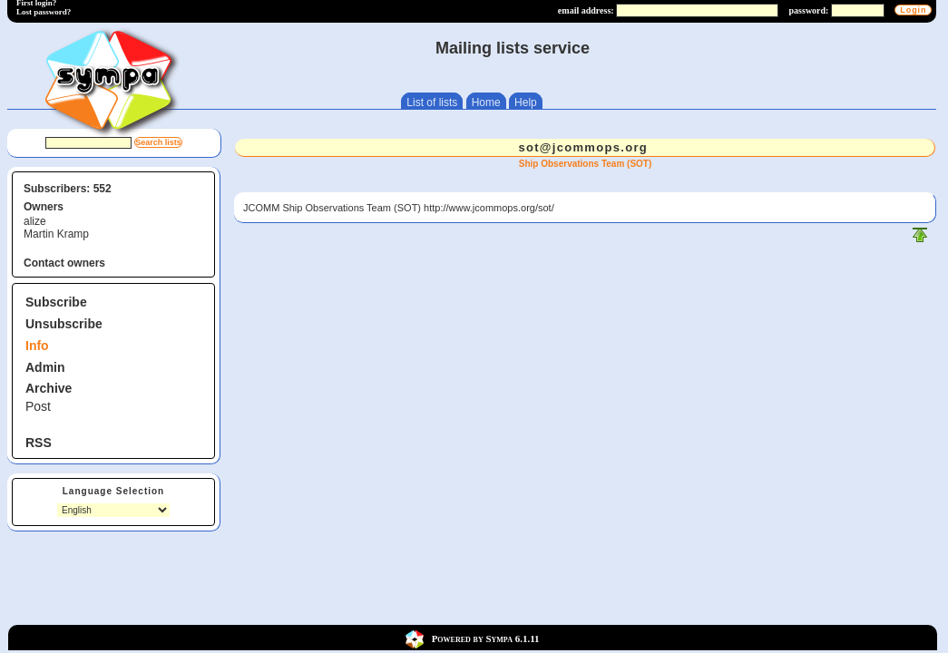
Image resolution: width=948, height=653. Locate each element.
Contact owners (64, 263)
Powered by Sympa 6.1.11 (486, 637)
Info (37, 345)
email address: (586, 10)
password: (809, 10)
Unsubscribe (64, 324)
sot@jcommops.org (583, 147)
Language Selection (113, 491)
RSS (38, 442)
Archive (48, 388)
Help (525, 102)
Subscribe (56, 302)
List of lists (431, 102)
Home (486, 102)
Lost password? (43, 11)
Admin (45, 367)
